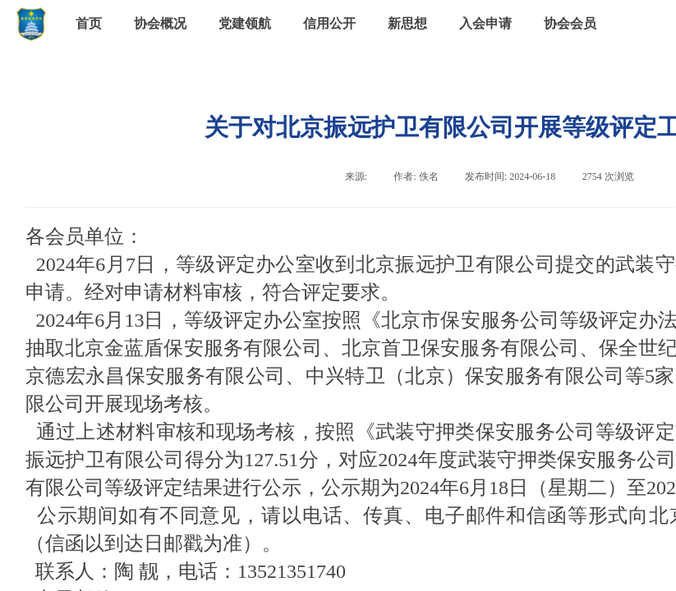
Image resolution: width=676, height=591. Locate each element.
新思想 (407, 23)
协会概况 (160, 23)
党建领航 (244, 23)
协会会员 (570, 23)
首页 (89, 23)
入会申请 (485, 23)
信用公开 (329, 23)
